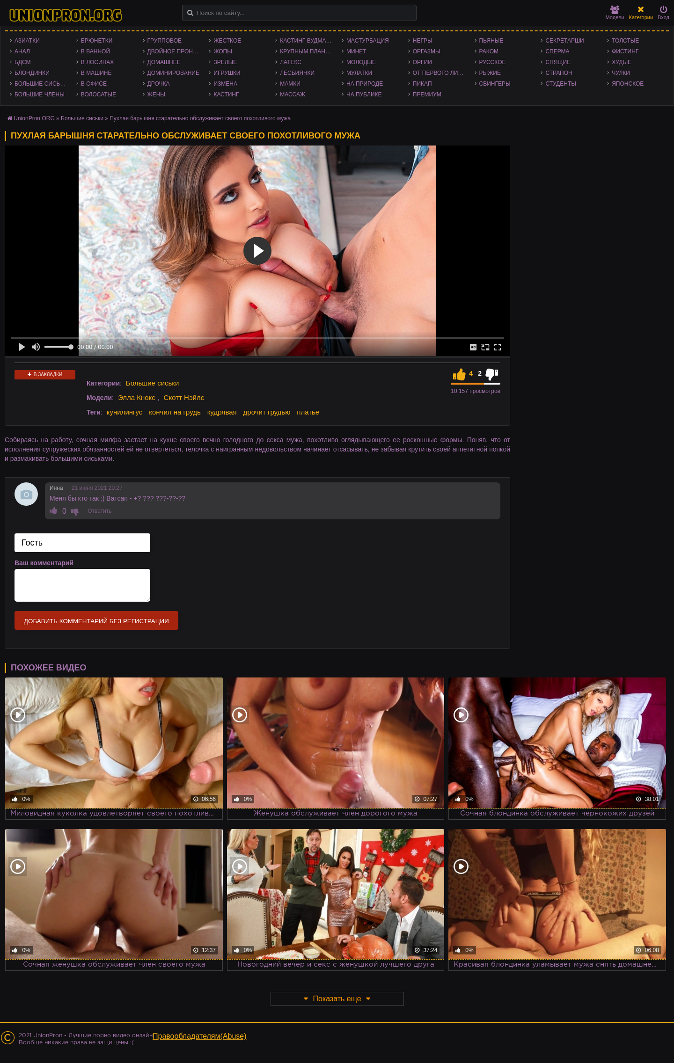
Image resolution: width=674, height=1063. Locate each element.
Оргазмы (426, 51)
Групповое (164, 40)
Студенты (560, 83)
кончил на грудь (174, 412)
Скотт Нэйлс (184, 397)
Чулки (621, 73)
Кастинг (226, 94)
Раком (488, 51)
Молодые (361, 62)
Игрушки (226, 73)
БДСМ (23, 62)
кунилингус (125, 412)
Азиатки (27, 40)
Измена (225, 83)
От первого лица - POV (441, 73)
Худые (621, 62)
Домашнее (164, 62)
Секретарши (564, 40)
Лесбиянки (297, 73)
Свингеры (495, 83)
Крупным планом (307, 51)
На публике (364, 94)
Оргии (422, 62)
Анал (22, 51)
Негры (422, 40)
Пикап (422, 83)
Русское (492, 62)
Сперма (557, 51)
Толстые (625, 40)
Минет (356, 51)
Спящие (558, 62)
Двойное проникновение (176, 51)
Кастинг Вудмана (307, 40)
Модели (615, 13)
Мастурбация (367, 40)
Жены (156, 94)
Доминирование (173, 73)
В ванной (95, 51)
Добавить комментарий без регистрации (96, 621)
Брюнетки (97, 40)
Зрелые (225, 62)
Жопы (222, 51)
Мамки (290, 83)
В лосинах (97, 62)
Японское (628, 83)
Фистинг (625, 51)
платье (308, 412)
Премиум (427, 94)
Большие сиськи (41, 83)
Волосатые (98, 94)
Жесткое (227, 40)
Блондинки (32, 73)
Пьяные (491, 40)
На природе (364, 83)
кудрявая (222, 412)
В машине (96, 73)
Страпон (558, 73)
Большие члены (40, 94)
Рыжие (490, 73)
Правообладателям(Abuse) (200, 1036)
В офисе (94, 83)
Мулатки (359, 73)
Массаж (292, 94)
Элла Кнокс (136, 397)
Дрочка (158, 83)
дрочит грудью (267, 412)
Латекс (290, 62)
